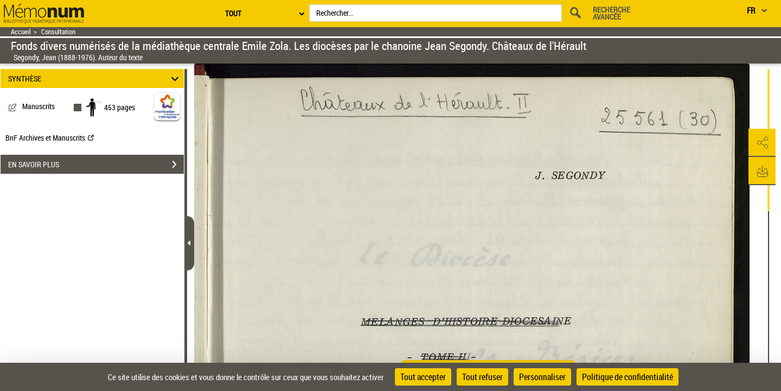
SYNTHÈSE (95, 78)
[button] (762, 143)
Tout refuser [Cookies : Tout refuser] (482, 377)
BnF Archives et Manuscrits (49, 138)
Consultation (58, 31)
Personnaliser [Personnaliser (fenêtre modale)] (542, 377)
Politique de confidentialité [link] (627, 377)
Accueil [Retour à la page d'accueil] (21, 31)
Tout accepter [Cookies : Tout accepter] (423, 377)
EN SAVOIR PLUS (96, 164)
